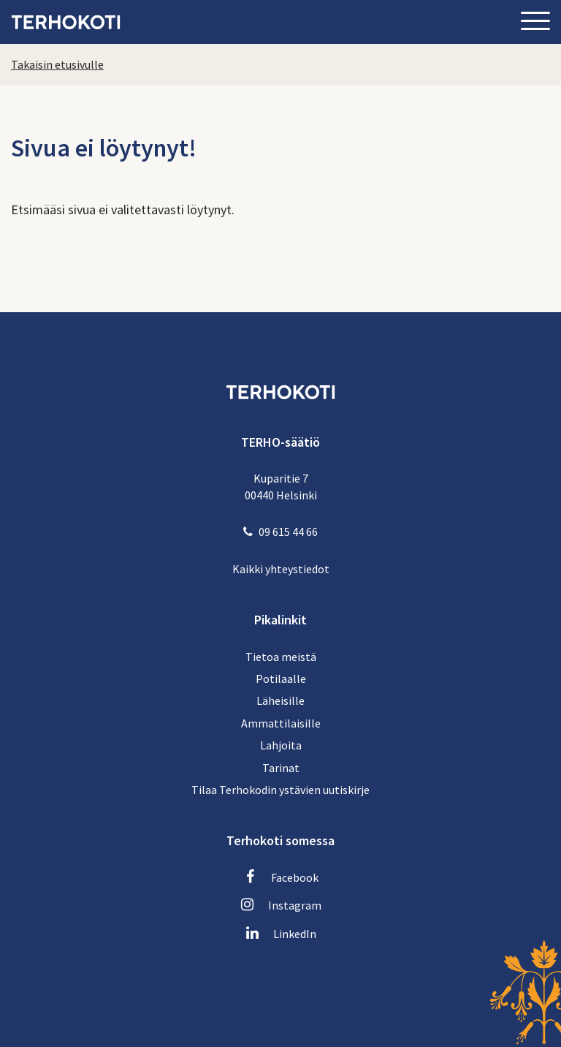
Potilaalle (281, 678)
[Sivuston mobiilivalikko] (535, 22)
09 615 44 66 (288, 531)
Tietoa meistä (280, 656)
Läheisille (280, 700)
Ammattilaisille (281, 723)
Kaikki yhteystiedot (280, 569)
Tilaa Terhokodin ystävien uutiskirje (280, 789)
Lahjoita (281, 745)
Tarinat (280, 767)
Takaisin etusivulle (57, 64)
